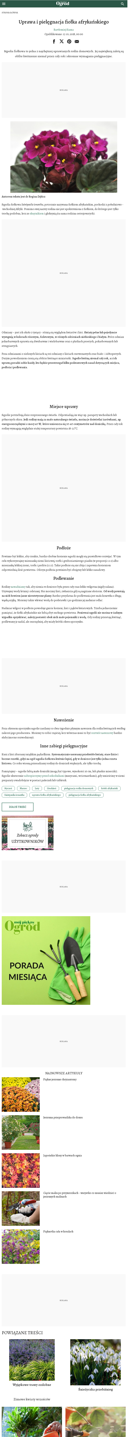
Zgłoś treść (17, 807)
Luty (37, 788)
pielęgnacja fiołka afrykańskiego (85, 795)
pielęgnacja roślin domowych (78, 788)
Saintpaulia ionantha (14, 795)
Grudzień (51, 788)
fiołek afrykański (109, 788)
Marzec (23, 788)
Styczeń (8, 788)
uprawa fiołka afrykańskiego (46, 795)
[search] (122, 3)
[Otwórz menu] (4, 4)
